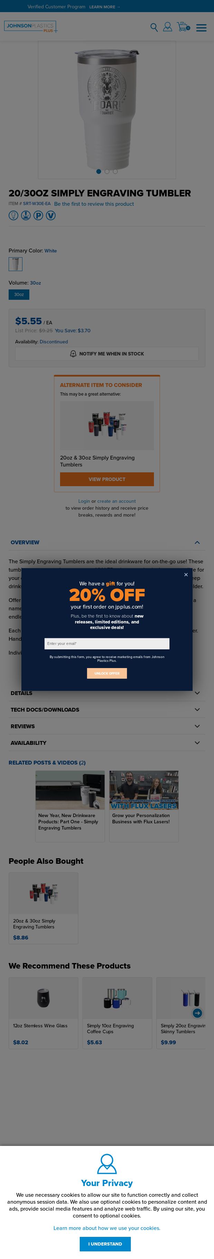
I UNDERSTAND (105, 1244)
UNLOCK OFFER (107, 673)
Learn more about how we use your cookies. (107, 1228)
